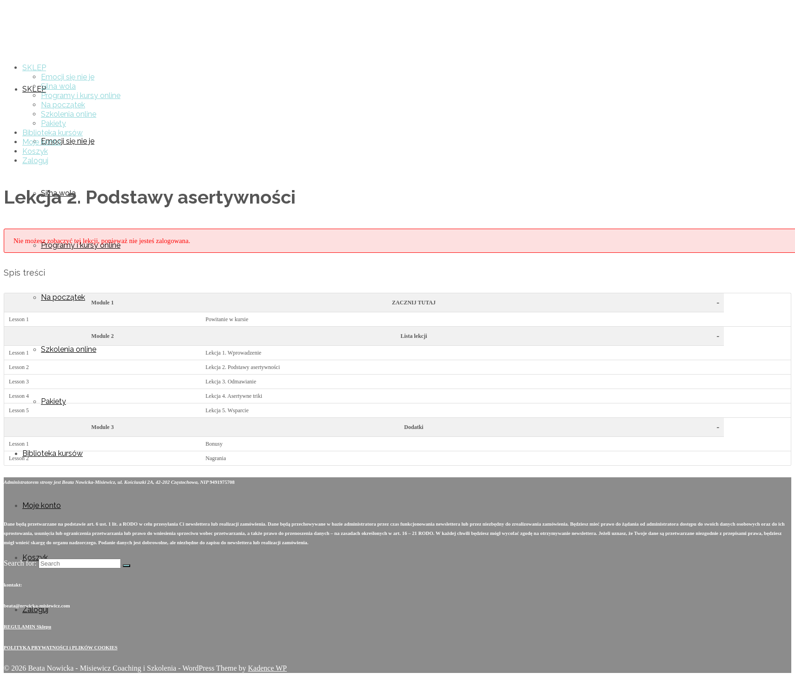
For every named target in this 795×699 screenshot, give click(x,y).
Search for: (20, 563)
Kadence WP (267, 668)
